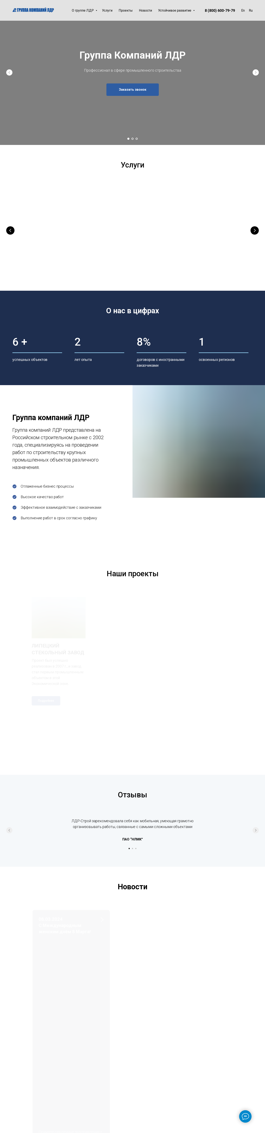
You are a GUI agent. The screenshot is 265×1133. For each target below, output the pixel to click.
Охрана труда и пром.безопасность (197, 1054)
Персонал (189, 1063)
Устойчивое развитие (175, 10)
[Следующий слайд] (256, 72)
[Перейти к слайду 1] (128, 139)
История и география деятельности (161, 1054)
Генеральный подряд (43, 246)
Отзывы (151, 1106)
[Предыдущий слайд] (9, 72)
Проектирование (116, 246)
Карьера (151, 1099)
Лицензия (152, 1070)
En (243, 10)
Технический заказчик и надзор (207, 246)
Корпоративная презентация (157, 1090)
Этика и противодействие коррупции (195, 1074)
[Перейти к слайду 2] (132, 139)
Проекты (126, 10)
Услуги (107, 10)
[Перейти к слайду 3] (137, 139)
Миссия (151, 1063)
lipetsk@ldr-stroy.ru (23, 1085)
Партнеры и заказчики (154, 1079)
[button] (132, 89)
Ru (251, 10)
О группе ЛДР (83, 10)
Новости (145, 10)
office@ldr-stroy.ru (23, 1065)
